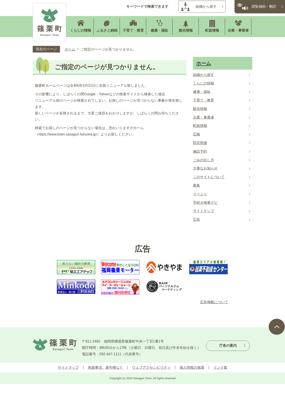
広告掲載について (214, 302)
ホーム (70, 49)
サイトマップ (68, 367)
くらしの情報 (80, 30)
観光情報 (186, 30)
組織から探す (206, 6)
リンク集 (220, 367)
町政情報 (212, 30)
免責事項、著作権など (105, 367)
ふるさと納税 (106, 30)
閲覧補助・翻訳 (264, 6)
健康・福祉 (159, 30)
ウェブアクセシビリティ (151, 367)
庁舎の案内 (228, 345)
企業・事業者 (238, 30)
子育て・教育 (133, 30)
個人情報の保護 (192, 367)
